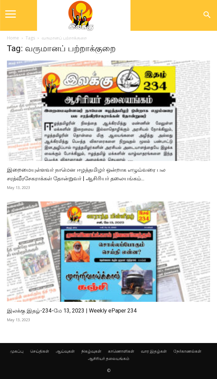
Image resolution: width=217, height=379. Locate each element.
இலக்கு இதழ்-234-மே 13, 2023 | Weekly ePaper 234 (72, 310)
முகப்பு (17, 351)
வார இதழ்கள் (154, 351)
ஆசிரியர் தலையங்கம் (108, 358)
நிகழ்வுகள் (91, 351)
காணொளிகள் (121, 351)
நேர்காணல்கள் (187, 351)
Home (13, 38)
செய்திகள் (39, 351)
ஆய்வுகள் (65, 351)
